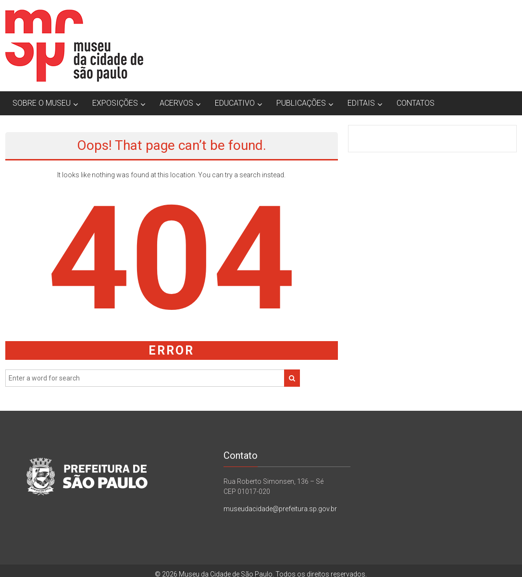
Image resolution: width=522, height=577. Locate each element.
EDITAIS (361, 103)
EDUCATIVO (235, 103)
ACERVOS (176, 103)
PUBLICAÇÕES (301, 103)
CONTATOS (416, 103)
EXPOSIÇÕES (115, 103)
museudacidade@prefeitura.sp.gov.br (280, 509)
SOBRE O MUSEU (41, 103)
